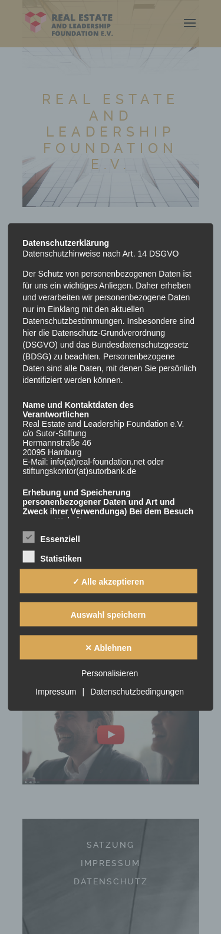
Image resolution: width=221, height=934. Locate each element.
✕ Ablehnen (108, 647)
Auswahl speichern (108, 614)
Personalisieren (109, 673)
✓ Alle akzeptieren (108, 581)
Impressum (55, 691)
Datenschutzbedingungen (137, 691)
